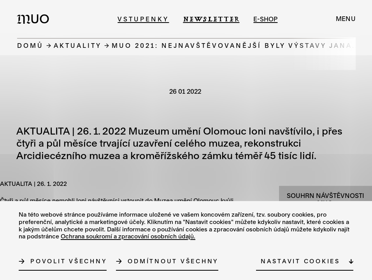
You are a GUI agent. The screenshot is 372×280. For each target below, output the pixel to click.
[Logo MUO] (35, 18)
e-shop (265, 19)
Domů (30, 45)
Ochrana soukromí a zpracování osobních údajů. (128, 236)
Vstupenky (143, 19)
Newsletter (211, 19)
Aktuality (78, 45)
